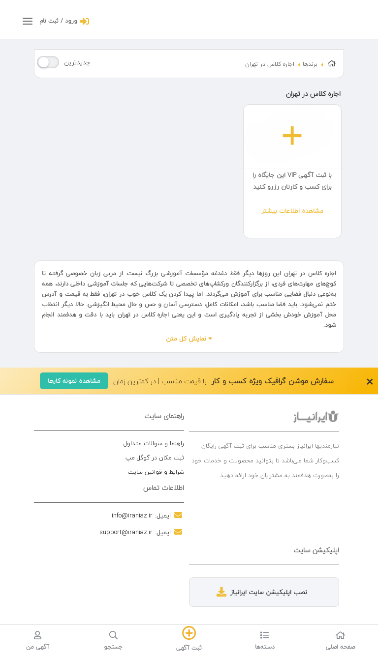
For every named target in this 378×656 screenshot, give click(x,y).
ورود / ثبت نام (58, 21)
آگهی (225, 446)
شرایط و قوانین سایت (156, 472)
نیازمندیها (327, 446)
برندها (310, 64)
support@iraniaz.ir (126, 532)
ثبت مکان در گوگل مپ (155, 458)
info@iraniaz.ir (132, 515)
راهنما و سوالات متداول (154, 443)
